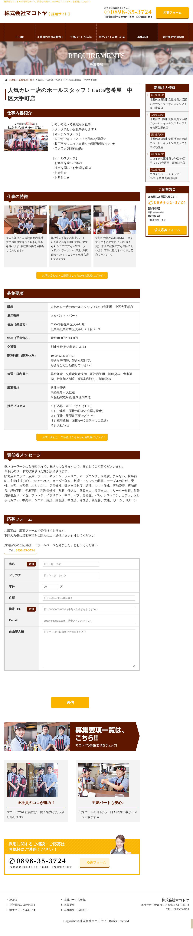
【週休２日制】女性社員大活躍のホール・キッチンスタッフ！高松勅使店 (168, 141)
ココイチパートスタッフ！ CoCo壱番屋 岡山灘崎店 (167, 174)
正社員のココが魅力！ (50, 37)
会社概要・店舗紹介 (74, 920)
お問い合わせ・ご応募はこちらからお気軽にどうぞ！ (74, 275)
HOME (19, 37)
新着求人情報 (164, 88)
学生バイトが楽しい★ (112, 37)
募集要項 (142, 37)
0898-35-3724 (21, 551)
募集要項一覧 (25, 80)
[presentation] (32, 685)
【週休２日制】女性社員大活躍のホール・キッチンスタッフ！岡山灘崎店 (168, 101)
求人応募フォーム (167, 230)
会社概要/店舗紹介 (173, 37)
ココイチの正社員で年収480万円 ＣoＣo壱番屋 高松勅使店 (167, 158)
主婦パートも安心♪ (81, 37)
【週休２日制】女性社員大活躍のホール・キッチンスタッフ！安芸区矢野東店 (168, 121)
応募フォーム (172, 12)
